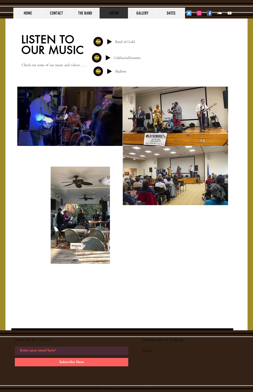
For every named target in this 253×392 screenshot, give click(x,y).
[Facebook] (209, 13)
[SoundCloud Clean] (219, 13)
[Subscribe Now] (71, 362)
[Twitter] (189, 13)
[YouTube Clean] (229, 13)
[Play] (109, 41)
